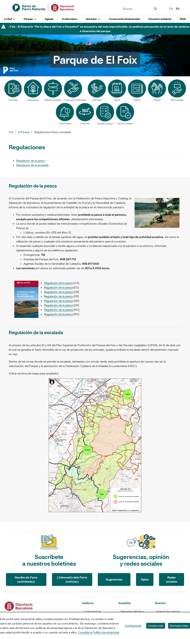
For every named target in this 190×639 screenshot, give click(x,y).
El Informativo (69, 19)
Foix (11, 132)
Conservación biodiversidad (124, 19)
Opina (145, 579)
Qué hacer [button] (93, 19)
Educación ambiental (159, 19)
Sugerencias (114, 579)
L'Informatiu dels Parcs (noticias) (72, 579)
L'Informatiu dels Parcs (132, 611)
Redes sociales (171, 579)
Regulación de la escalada (32, 165)
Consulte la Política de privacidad (98, 632)
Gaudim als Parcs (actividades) (26, 579)
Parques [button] (30, 19)
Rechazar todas (179, 625)
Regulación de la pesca (30, 160)
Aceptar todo (155, 625)
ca (171, 8)
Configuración (133, 625)
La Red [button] (9, 19)
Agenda (49, 19)
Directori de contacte (167, 611)
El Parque (24, 132)
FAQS (183, 19)
